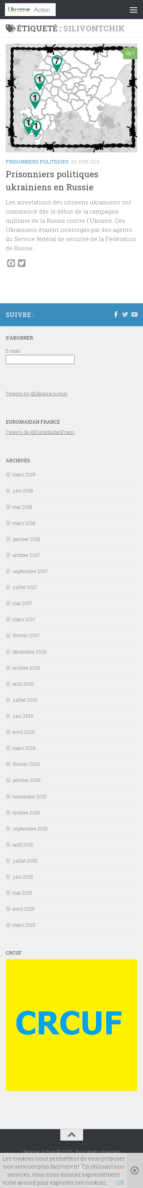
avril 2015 (24, 908)
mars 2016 (24, 748)
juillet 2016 (25, 699)
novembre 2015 (30, 796)
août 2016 (23, 683)
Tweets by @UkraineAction (36, 393)
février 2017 (26, 635)
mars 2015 (24, 924)
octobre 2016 (26, 667)
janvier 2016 (27, 780)
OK (120, 1182)
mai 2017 (22, 603)
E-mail (13, 350)
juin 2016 (23, 715)
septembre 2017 (30, 571)
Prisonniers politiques (37, 162)
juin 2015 (23, 876)
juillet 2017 (25, 587)
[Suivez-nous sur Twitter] (125, 314)
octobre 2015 (26, 812)
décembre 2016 (30, 651)
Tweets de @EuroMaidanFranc (40, 432)
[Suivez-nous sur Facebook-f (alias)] (116, 314)
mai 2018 (22, 506)
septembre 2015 (30, 828)
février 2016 (26, 764)
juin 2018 (23, 490)
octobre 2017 (26, 555)
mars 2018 (24, 523)
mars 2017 (24, 619)
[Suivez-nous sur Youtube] (134, 314)
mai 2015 (22, 892)
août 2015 (23, 844)
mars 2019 (24, 474)
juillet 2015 (25, 860)
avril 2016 (24, 731)
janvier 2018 (26, 539)
